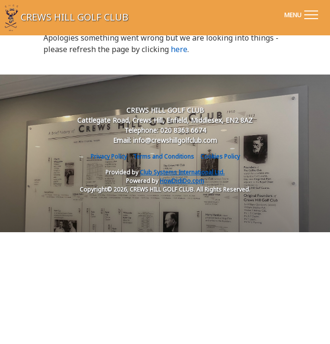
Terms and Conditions (163, 156)
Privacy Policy (109, 156)
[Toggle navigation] (300, 13)
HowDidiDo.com (182, 181)
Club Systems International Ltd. (182, 172)
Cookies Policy (220, 156)
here (179, 49)
